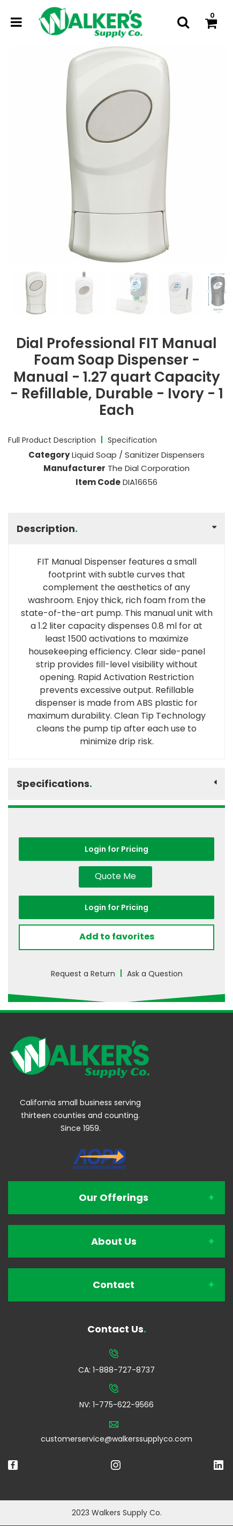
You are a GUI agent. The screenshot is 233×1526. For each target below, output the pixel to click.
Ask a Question (155, 973)
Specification (132, 440)
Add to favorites (116, 936)
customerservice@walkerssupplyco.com (116, 1438)
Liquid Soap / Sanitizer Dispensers (138, 454)
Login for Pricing (116, 849)
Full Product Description (52, 440)
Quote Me (115, 876)
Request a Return (83, 973)
